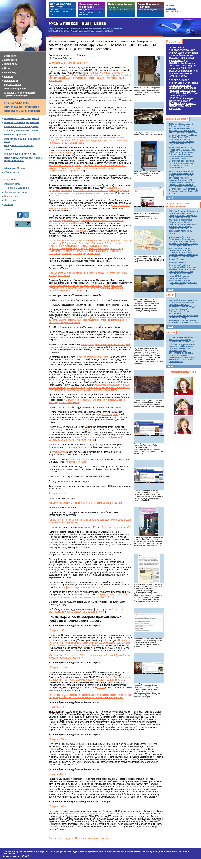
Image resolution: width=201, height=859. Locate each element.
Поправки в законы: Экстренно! (21, 118)
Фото (7, 68)
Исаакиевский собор (76, 462)
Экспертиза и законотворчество (21, 107)
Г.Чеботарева (80, 231)
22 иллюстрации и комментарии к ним (68, 63)
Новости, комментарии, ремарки (21, 122)
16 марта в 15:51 (57, 630)
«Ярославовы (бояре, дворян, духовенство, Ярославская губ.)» (97, 813)
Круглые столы (12, 84)
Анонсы (170, 332)
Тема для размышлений (16, 188)
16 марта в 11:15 (57, 667)
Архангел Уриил (57, 493)
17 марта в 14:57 (57, 707)
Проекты (173, 41)
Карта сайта (10, 179)
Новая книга (10, 200)
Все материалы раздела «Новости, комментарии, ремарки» (79, 838)
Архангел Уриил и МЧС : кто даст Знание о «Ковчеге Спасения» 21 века (85, 503)
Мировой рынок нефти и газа (20, 154)
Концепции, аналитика (16, 103)
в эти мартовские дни (78, 459)
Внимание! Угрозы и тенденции (21, 126)
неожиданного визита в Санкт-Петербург (106, 97)
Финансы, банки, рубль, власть (21, 130)
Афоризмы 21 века (14, 168)
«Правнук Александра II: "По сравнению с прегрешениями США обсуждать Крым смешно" (90, 641)
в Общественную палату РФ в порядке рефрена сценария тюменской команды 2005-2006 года (88, 595)
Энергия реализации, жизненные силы (177, 204)
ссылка (101, 687)
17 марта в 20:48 (57, 774)
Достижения (10, 60)
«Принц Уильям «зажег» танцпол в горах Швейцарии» (76, 645)
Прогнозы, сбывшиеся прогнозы (22, 111)
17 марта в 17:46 (57, 739)
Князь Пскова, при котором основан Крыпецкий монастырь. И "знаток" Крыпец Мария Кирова (85, 438)
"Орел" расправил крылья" (115, 527)
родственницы (56, 429)
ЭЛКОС (25, 856)
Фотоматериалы (183, 372)
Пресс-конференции (15, 88)
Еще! (170, 198)
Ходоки (170, 295)
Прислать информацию (16, 192)
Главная (170, 6)
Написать (171, 8)
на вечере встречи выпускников (92, 357)
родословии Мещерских (61, 152)
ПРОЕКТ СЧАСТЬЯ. (183, 94)
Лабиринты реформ (177, 119)
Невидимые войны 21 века (18, 145)
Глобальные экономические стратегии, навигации (19, 94)
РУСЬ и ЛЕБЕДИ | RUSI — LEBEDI (78, 23)
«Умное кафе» (11, 172)
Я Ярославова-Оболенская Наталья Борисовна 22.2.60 (23, 159)
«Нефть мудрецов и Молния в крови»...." (82, 587)
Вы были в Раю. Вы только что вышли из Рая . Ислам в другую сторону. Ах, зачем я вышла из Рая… (89, 678)
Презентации (11, 80)
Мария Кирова (85, 429)
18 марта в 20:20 (57, 806)
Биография (10, 56)
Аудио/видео (11, 72)
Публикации (10, 64)
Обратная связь (12, 184)
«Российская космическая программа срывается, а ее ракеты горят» (86, 610)
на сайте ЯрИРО (110, 414)
